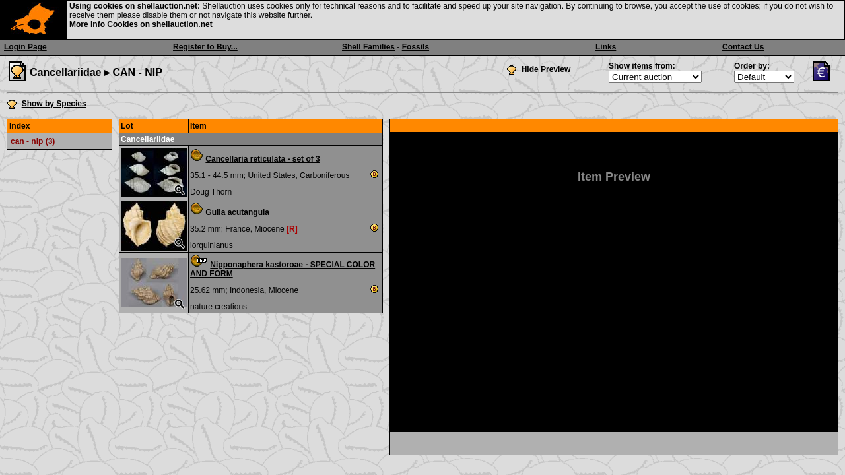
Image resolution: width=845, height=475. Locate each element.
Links (605, 46)
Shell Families (368, 46)
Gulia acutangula (237, 212)
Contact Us (743, 46)
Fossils (415, 46)
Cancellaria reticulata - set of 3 (262, 159)
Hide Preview (546, 69)
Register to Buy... (205, 46)
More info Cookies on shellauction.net (141, 24)
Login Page (25, 46)
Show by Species (54, 103)
